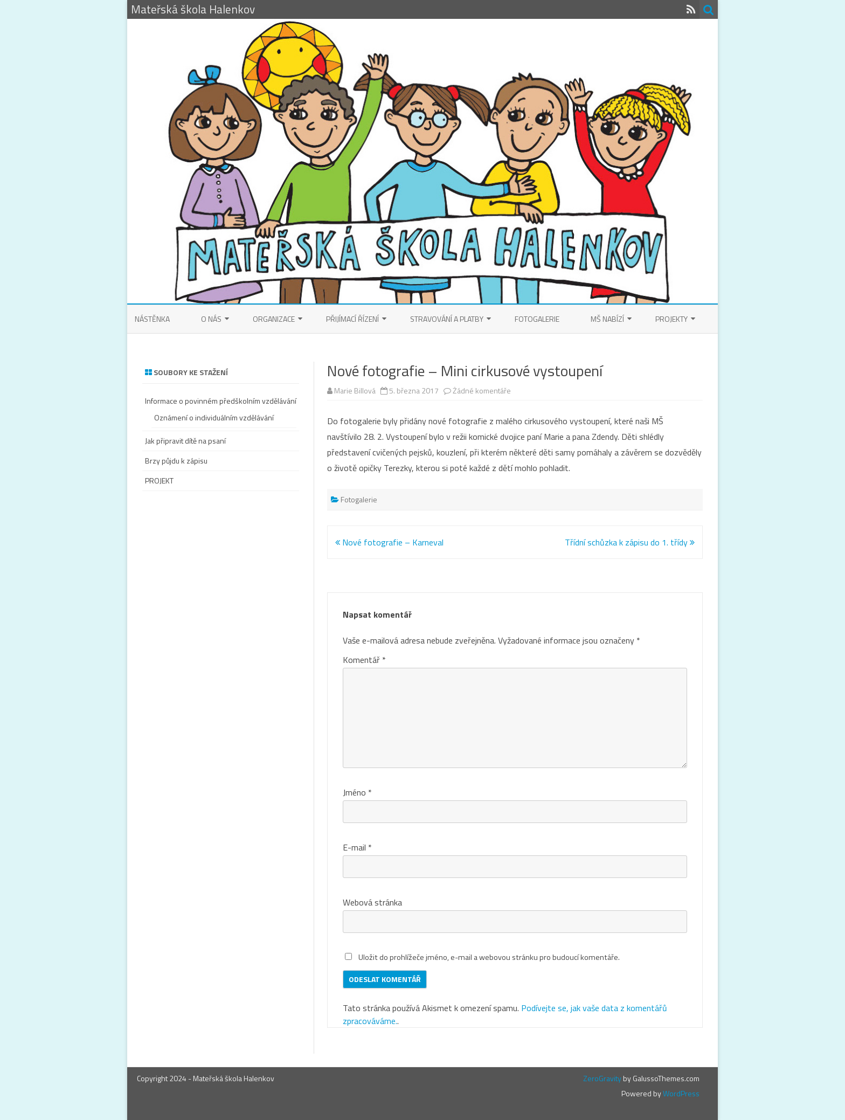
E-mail (357, 847)
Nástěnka (152, 318)
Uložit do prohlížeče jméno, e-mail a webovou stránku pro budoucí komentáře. (489, 957)
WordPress (680, 1093)
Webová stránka (372, 902)
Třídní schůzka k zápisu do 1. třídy (630, 542)
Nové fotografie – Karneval (389, 542)
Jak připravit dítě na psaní (185, 440)
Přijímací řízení (352, 318)
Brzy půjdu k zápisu (176, 460)
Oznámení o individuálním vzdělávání (214, 417)
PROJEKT (159, 480)
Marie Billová (355, 390)
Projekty (671, 318)
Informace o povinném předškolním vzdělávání (220, 400)
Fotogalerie (537, 318)
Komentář (364, 659)
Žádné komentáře (482, 390)
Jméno (357, 792)
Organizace (274, 318)
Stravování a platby (446, 318)
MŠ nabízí (607, 318)
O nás (211, 318)
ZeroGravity (602, 1078)
